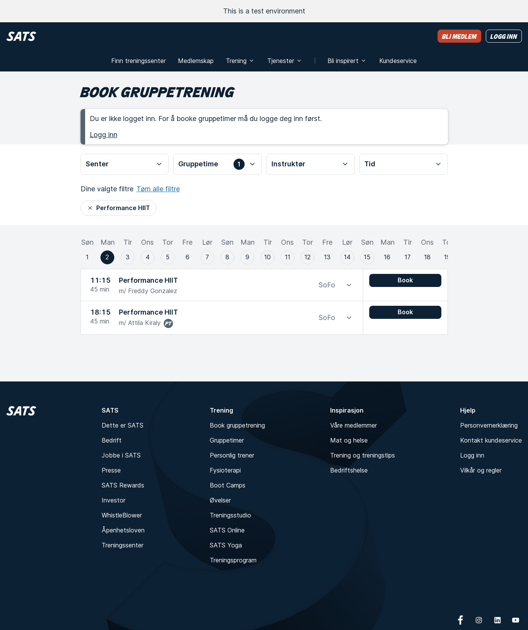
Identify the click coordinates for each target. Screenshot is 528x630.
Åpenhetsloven (123, 530)
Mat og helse (349, 440)
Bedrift (112, 440)
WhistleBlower (122, 515)
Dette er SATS (122, 425)
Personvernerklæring (489, 425)
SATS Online (227, 530)
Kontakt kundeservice (491, 440)
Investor (113, 500)
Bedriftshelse (349, 470)
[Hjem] (21, 36)
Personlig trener (232, 455)
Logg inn (103, 135)
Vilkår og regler (481, 470)
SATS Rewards (123, 485)
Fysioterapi (225, 470)
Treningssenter (122, 545)
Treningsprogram (233, 560)
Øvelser (220, 500)
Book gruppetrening (237, 425)
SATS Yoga (226, 545)
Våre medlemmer (353, 425)
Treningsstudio (230, 515)
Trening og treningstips (362, 455)
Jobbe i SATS (121, 455)
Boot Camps (227, 485)
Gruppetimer (227, 440)
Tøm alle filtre (158, 189)
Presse (111, 470)
